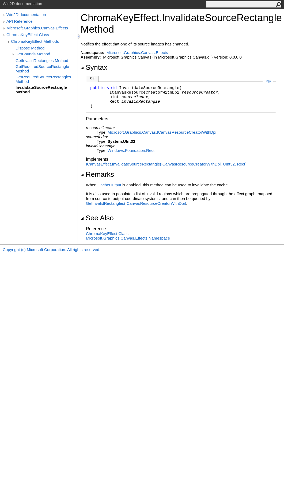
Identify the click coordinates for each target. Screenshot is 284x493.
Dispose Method (30, 48)
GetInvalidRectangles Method (42, 60)
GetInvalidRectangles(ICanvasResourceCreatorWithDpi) (136, 203)
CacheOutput (109, 185)
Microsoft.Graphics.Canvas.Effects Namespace (128, 238)
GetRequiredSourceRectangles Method (43, 79)
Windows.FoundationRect (131, 150)
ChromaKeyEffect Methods (35, 41)
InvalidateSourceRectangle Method (41, 89)
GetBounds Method (33, 54)
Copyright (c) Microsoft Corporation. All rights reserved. (51, 249)
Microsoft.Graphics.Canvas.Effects (37, 28)
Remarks (97, 174)
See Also (97, 218)
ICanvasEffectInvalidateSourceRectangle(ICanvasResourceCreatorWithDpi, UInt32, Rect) (166, 164)
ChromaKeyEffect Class (27, 34)
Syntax (94, 67)
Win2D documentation (26, 14)
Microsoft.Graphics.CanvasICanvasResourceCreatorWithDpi (162, 132)
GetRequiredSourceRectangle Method (42, 68)
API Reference (19, 21)
